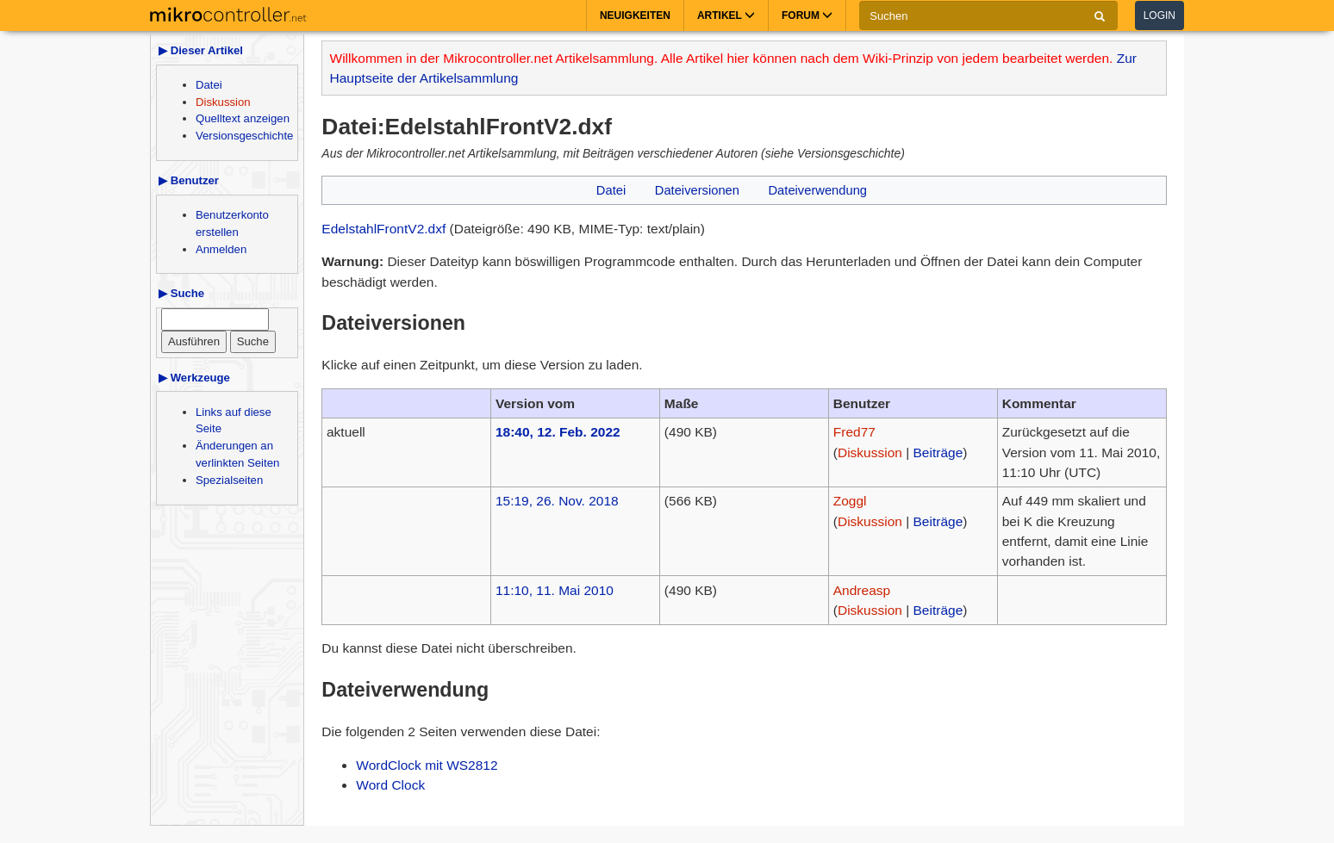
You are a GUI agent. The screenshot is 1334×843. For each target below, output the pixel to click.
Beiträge (938, 452)
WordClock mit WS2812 (426, 765)
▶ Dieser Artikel (201, 50)
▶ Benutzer (189, 180)
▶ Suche (181, 293)
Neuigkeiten (635, 15)
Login (1159, 15)
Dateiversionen (697, 190)
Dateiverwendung (817, 190)
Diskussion (223, 102)
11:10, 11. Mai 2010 (555, 590)
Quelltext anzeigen (243, 118)
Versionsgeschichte (244, 135)
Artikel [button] (726, 15)
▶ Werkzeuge (194, 377)
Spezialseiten (229, 480)
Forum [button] (807, 15)
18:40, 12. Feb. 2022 (558, 432)
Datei (209, 84)
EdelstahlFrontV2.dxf (383, 228)
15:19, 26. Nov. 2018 (557, 500)
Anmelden (221, 249)
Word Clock (390, 785)
